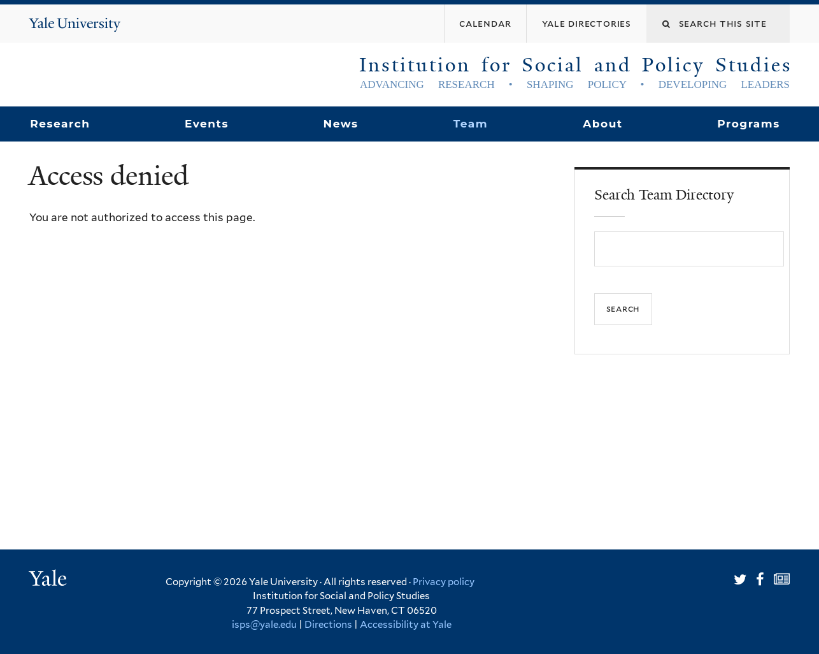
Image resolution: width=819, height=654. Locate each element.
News (340, 123)
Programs (748, 123)
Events (207, 123)
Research (60, 123)
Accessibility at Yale (406, 624)
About (602, 123)
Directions (328, 624)
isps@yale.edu (264, 624)
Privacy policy (443, 582)
